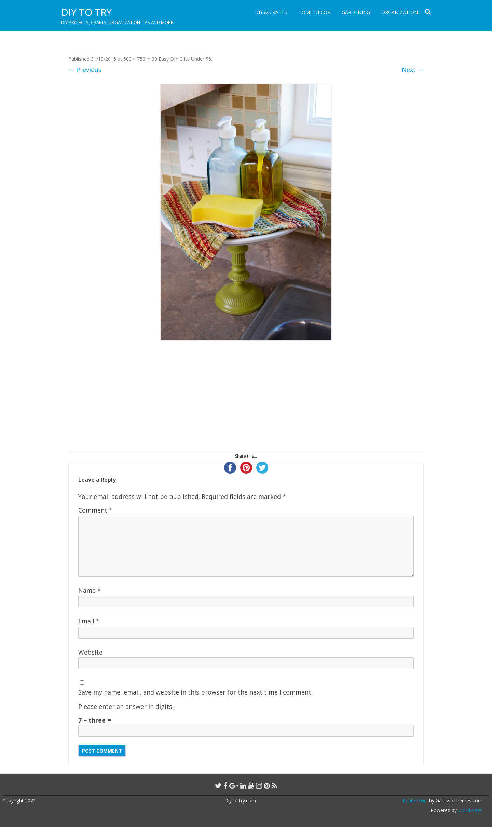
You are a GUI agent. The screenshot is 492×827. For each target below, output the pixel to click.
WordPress (469, 810)
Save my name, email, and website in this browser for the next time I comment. (195, 692)
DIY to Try (86, 12)
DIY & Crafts (271, 12)
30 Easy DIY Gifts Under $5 (181, 59)
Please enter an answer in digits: (126, 706)
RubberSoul (415, 800)
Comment (95, 510)
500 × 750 (134, 59)
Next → (413, 70)
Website (90, 652)
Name (89, 590)
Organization (399, 12)
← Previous (84, 70)
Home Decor (314, 12)
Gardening (356, 12)
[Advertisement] (246, 396)
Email (88, 621)
